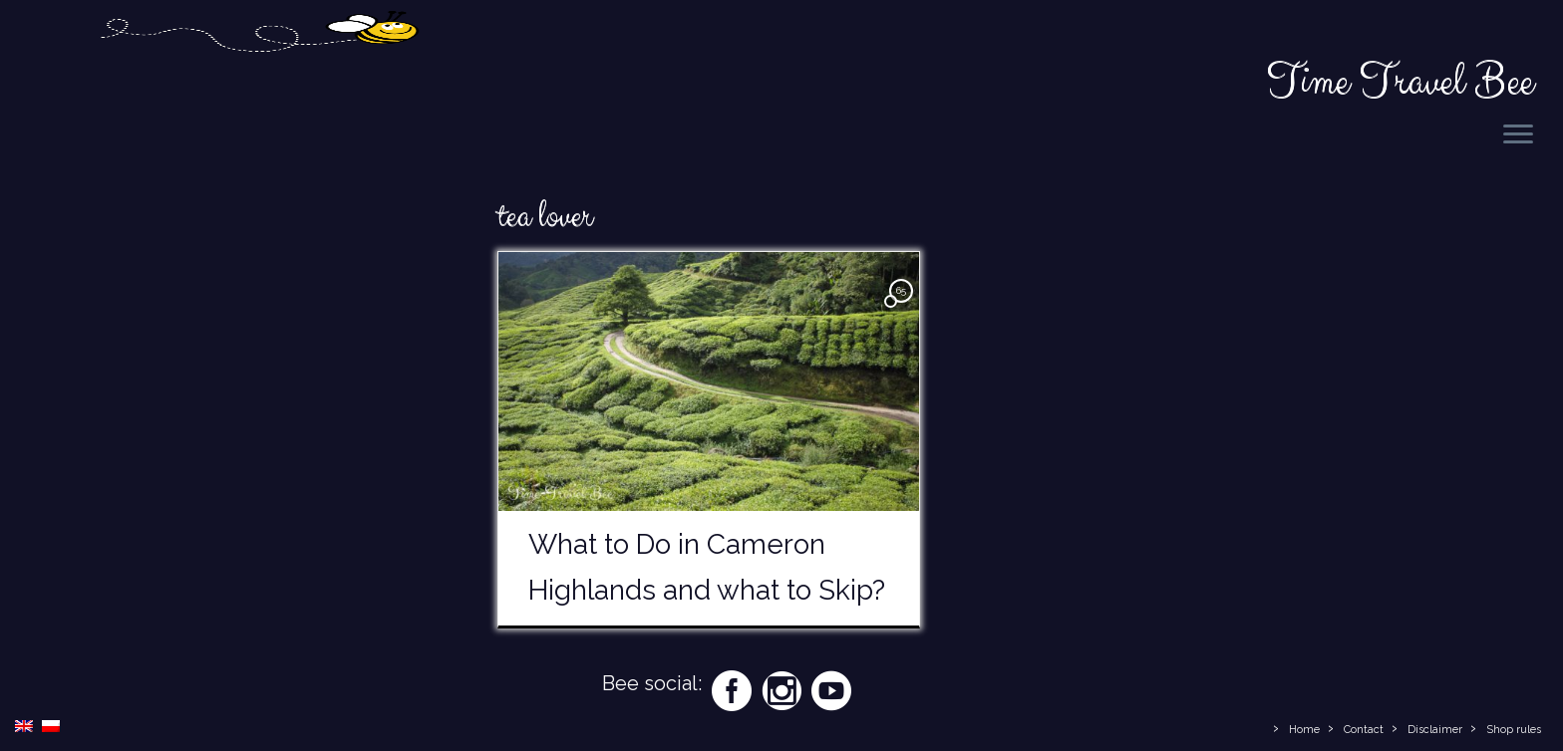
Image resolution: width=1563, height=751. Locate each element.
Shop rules (1513, 729)
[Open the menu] (1518, 135)
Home (1304, 729)
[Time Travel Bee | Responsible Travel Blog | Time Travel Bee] (258, 82)
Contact (1364, 729)
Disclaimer (1434, 729)
